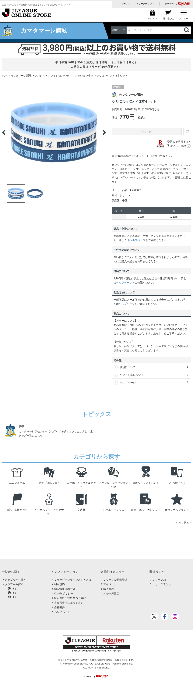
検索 (187, 30)
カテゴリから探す (15, 579)
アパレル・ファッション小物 (52, 75)
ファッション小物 (82, 75)
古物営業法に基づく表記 (68, 602)
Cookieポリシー (63, 593)
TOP (4, 75)
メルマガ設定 (111, 593)
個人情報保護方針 (64, 588)
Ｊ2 (14, 592)
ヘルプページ (137, 240)
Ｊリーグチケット (145, 3)
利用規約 (59, 584)
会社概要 (59, 607)
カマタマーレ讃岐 (21, 75)
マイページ (110, 584)
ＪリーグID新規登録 (115, 579)
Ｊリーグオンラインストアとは (72, 579)
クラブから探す (14, 584)
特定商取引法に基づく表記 (70, 598)
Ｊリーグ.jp (124, 3)
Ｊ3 (14, 596)
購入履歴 (108, 588)
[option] (54, 132)
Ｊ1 (14, 588)
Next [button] (104, 132)
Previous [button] (3, 132)
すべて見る (182, 522)
